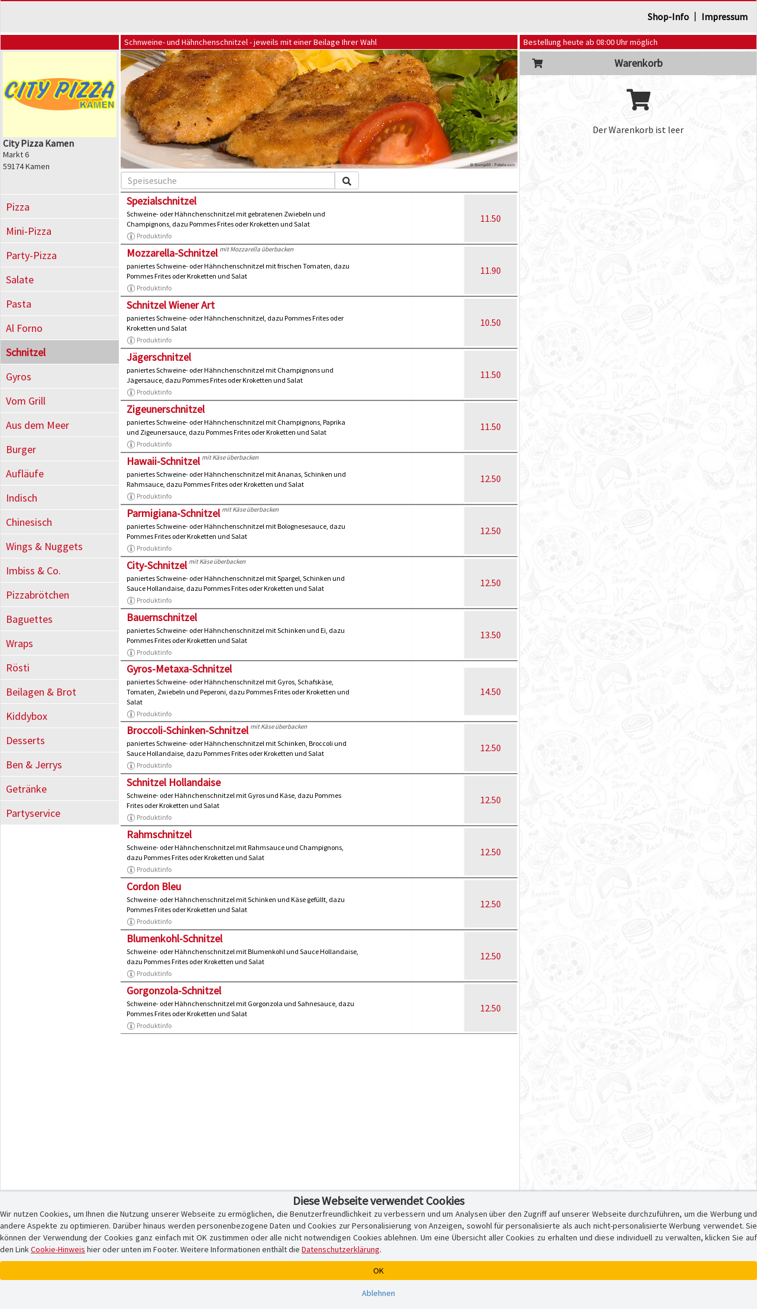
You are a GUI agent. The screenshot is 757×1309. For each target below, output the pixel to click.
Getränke (26, 789)
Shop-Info (668, 16)
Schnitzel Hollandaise (174, 782)
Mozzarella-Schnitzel (172, 253)
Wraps (19, 643)
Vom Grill (26, 401)
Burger (21, 449)
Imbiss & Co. (33, 570)
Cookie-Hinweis (58, 1249)
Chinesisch (29, 522)
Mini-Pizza (28, 231)
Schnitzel (26, 352)
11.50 (490, 218)
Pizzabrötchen (37, 595)
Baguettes (29, 619)
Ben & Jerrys (34, 764)
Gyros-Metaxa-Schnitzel (179, 668)
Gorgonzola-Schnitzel (174, 990)
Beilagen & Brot (41, 692)
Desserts (25, 740)
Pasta (18, 304)
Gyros (18, 376)
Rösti (18, 667)
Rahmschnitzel (159, 834)
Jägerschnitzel (159, 357)
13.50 (490, 635)
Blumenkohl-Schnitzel (174, 938)
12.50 (490, 478)
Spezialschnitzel (161, 201)
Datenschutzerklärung (341, 1249)
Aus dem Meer (37, 425)
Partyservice (33, 813)
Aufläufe (25, 473)
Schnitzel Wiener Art (171, 305)
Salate (20, 279)
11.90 (490, 270)
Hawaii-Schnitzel (163, 461)
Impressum (724, 16)
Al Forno (24, 328)
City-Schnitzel (157, 565)
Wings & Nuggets (44, 546)
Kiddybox (26, 716)
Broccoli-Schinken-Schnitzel (187, 730)
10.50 (490, 322)
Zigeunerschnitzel (166, 409)
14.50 (490, 691)
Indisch (21, 498)
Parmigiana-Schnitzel (173, 513)
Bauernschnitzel (162, 617)
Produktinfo (149, 236)
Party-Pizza (31, 255)
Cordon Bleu (154, 886)
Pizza (18, 207)
